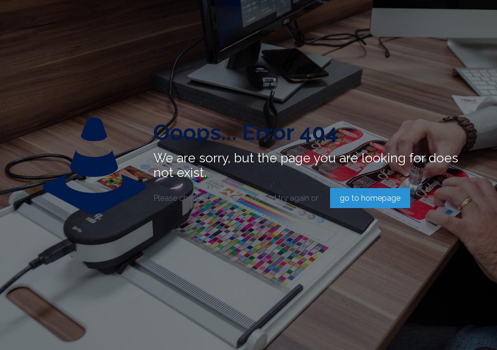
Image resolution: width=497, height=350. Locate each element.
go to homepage (370, 198)
